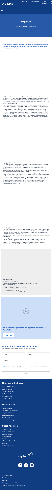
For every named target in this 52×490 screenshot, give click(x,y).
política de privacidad (23, 366)
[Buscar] (2, 11)
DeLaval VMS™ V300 (21, 105)
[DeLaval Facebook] (20, 465)
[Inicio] (7, 3)
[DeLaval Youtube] (32, 465)
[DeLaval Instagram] (26, 465)
